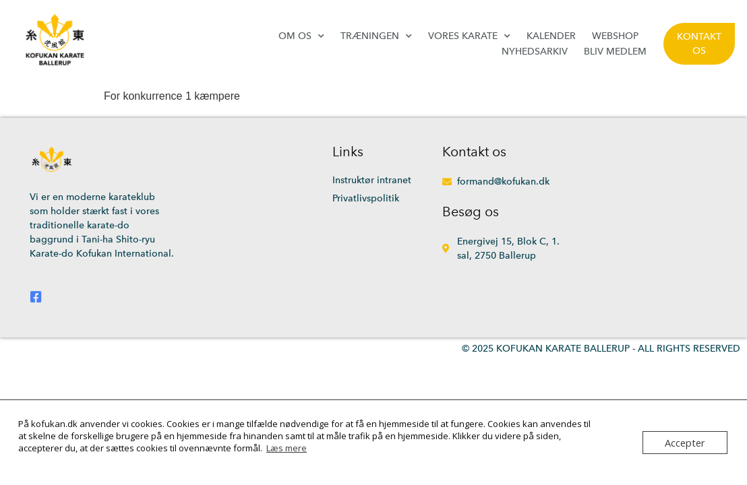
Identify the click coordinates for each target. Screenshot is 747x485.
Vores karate (469, 36)
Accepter (687, 443)
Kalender (551, 36)
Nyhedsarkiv (535, 51)
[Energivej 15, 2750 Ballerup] (634, 227)
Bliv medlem (615, 51)
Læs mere (286, 448)
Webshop (615, 36)
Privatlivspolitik (365, 198)
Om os (301, 36)
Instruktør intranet (371, 180)
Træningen (376, 36)
